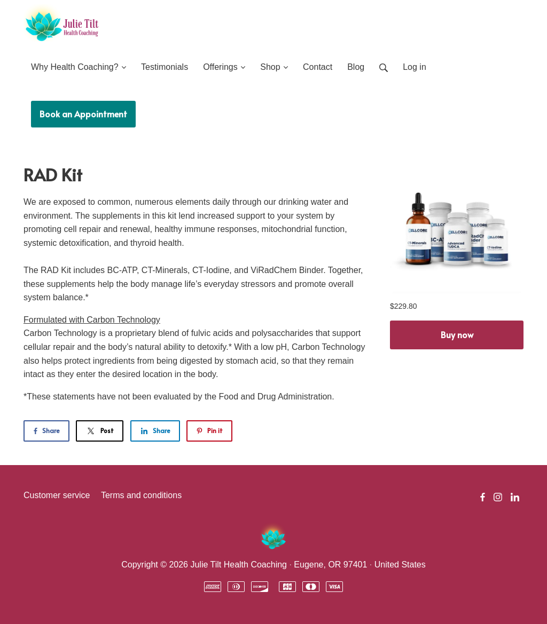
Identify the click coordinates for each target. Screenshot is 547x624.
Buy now (457, 334)
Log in (414, 66)
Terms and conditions (141, 495)
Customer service (57, 495)
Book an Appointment (83, 113)
